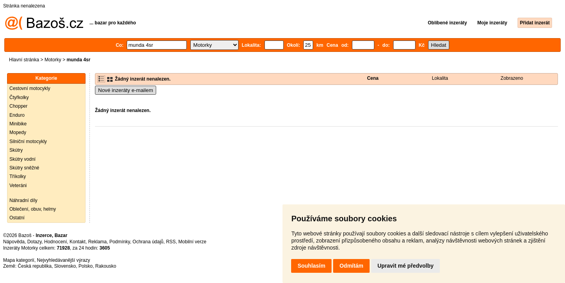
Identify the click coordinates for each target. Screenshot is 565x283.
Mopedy (17, 132)
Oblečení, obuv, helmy (32, 209)
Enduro (17, 115)
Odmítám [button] (351, 266)
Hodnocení (55, 241)
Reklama (97, 241)
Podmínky (119, 241)
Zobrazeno (512, 78)
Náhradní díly (23, 200)
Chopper (18, 106)
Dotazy (34, 241)
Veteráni (18, 185)
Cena (372, 78)
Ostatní (17, 218)
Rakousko (105, 266)
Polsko (85, 266)
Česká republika (34, 266)
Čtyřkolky (19, 97)
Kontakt (77, 241)
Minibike (18, 124)
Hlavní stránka (24, 59)
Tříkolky (17, 176)
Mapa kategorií (18, 260)
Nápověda (14, 241)
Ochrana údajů (148, 241)
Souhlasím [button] (311, 266)
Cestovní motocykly (29, 88)
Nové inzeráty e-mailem (125, 90)
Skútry (16, 150)
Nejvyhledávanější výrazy (63, 260)
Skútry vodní (22, 159)
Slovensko (65, 266)
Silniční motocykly (28, 141)
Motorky (52, 59)
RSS (171, 241)
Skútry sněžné (24, 168)
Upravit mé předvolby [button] (405, 266)
